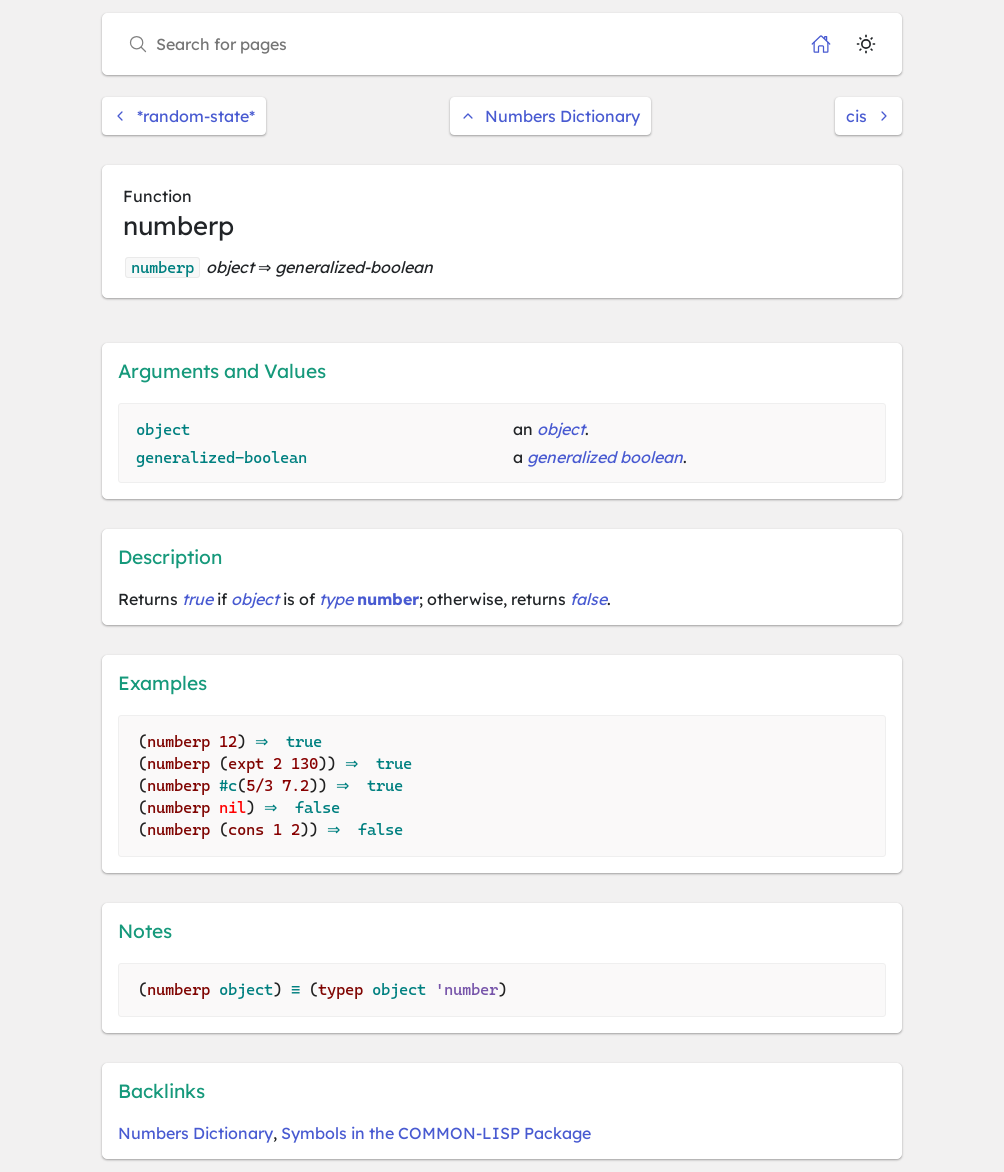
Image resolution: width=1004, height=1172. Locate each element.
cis (868, 116)
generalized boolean (605, 457)
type (336, 599)
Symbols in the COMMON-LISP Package (436, 1133)
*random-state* (184, 116)
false (588, 599)
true (197, 599)
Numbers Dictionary (550, 116)
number (388, 599)
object (561, 429)
